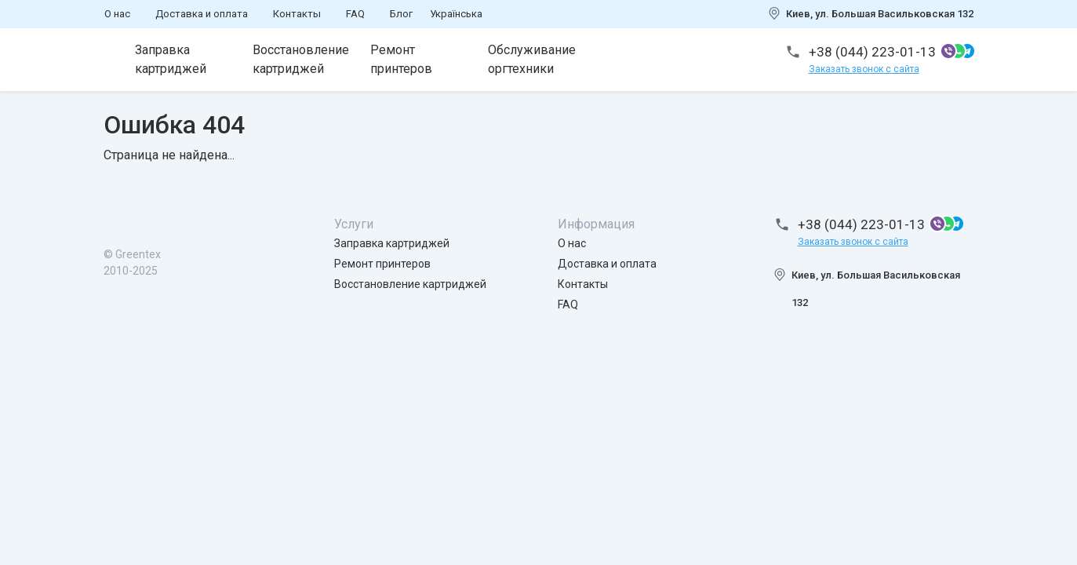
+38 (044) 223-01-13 (872, 52)
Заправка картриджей (170, 59)
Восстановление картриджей (301, 59)
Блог (401, 14)
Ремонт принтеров (401, 59)
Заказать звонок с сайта (864, 69)
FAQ (355, 14)
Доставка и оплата (201, 14)
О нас (117, 14)
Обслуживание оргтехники (532, 59)
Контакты (297, 14)
